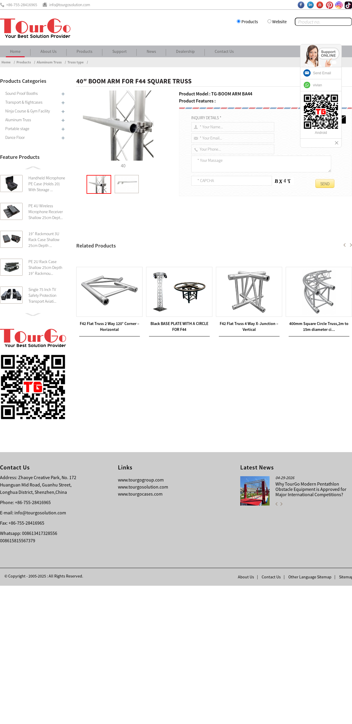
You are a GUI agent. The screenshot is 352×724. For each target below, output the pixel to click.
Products (249, 21)
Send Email (322, 73)
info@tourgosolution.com (40, 651)
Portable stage (17, 128)
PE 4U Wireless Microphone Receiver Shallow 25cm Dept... (45, 211)
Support (119, 51)
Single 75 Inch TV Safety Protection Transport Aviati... (42, 295)
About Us (48, 51)
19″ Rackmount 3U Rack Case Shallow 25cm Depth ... (44, 239)
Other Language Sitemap (309, 715)
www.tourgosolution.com (143, 625)
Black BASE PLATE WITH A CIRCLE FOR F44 (126, 449)
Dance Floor (15, 137)
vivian (317, 85)
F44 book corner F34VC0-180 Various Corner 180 (137, 442)
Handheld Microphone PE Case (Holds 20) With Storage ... (46, 183)
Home (15, 51)
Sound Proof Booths (21, 93)
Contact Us (224, 51)
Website (279, 21)
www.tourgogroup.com (141, 618)
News (151, 51)
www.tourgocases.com (140, 632)
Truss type (75, 62)
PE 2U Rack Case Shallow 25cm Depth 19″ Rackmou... (45, 267)
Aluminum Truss (49, 62)
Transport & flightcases (24, 102)
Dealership (185, 51)
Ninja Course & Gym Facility (27, 111)
